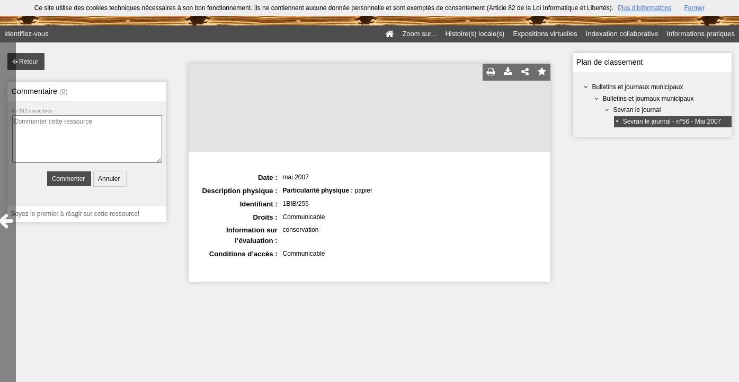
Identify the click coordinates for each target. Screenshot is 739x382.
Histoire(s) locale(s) (474, 34)
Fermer (694, 8)
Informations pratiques (700, 34)
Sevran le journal (637, 110)
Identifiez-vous (26, 34)
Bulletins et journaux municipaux (637, 87)
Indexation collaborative (622, 34)
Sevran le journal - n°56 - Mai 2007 (672, 121)
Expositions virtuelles (545, 34)
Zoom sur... (419, 34)
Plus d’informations (644, 8)
